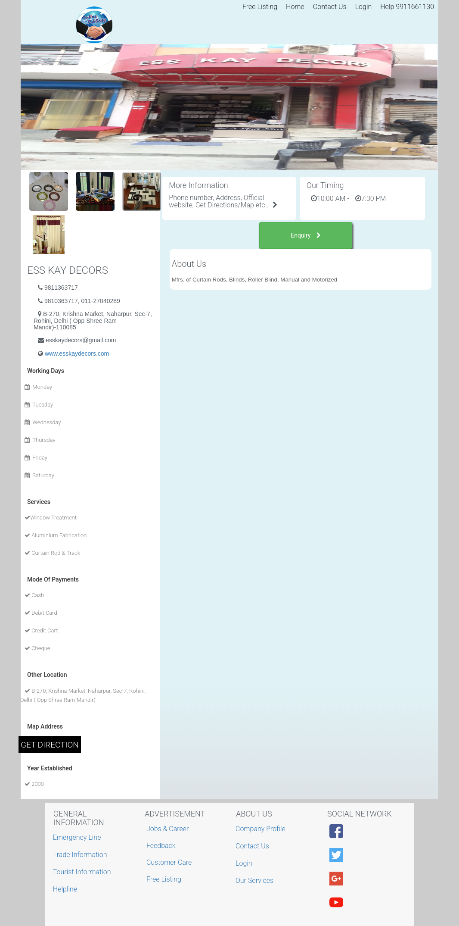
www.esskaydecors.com (77, 353)
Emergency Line (78, 837)
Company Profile (261, 829)
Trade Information (81, 855)
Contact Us (330, 7)
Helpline (66, 889)
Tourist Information (83, 872)
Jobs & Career (167, 829)
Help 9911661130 (407, 7)
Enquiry (306, 235)
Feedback (161, 846)
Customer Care (169, 862)
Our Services (255, 880)
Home (295, 7)
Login (363, 7)
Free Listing (259, 7)
